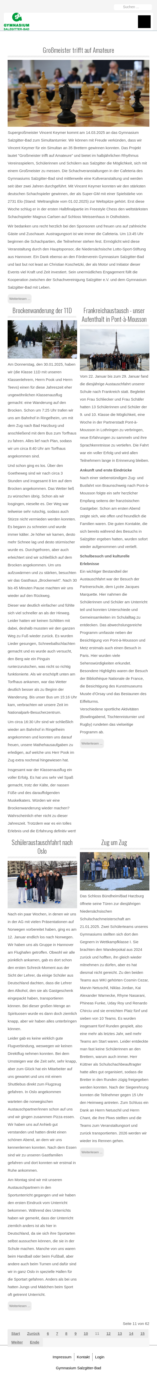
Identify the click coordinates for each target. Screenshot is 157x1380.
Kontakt (83, 1357)
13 (120, 1333)
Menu (144, 21)
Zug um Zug (114, 842)
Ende (34, 1342)
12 (108, 1333)
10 (86, 1333)
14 (131, 1333)
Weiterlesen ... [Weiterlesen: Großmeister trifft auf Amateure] (19, 299)
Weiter (17, 1342)
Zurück (33, 1333)
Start (15, 1333)
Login (99, 1357)
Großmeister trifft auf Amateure (78, 50)
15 (142, 1333)
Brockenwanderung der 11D (42, 310)
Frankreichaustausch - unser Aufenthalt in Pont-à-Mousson (114, 314)
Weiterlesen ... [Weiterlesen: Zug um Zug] (91, 1152)
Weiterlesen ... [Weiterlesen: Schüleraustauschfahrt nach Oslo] (19, 1306)
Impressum (62, 1357)
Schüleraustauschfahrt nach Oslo (42, 846)
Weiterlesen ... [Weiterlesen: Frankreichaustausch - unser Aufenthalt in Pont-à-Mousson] (91, 743)
